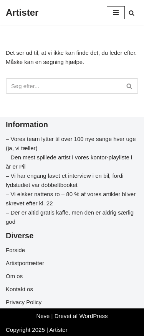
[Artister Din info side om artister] (22, 12)
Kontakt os (19, 289)
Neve (43, 316)
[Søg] (131, 13)
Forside (15, 250)
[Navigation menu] (116, 12)
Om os (14, 276)
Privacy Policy (23, 302)
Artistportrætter (25, 263)
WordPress (93, 316)
